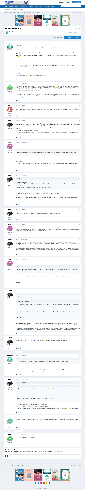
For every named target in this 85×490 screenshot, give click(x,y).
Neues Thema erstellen (57, 37)
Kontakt (45, 485)
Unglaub (12, 31)
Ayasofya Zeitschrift (24, 6)
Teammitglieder (7, 9)
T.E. (10, 83)
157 (10, 444)
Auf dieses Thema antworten (73, 37)
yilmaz (10, 142)
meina (9, 434)
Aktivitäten (11, 6)
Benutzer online (15, 9)
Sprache (40, 485)
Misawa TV (32, 6)
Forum (6, 7)
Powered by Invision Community (42, 488)
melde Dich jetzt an (40, 451)
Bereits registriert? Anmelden (65, 2)
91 (10, 365)
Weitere (52, 6)
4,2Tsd (10, 93)
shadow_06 (10, 355)
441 (10, 53)
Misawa (16, 6)
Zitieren (19, 78)
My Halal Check (39, 6)
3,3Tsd (10, 152)
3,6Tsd (10, 130)
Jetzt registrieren (77, 2)
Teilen (70, 32)
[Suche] (66, 6)
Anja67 (10, 120)
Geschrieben (21, 83)
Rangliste (21, 9)
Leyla (9, 105)
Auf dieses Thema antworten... (17, 456)
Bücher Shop (46, 6)
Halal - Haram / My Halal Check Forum (24, 33)
